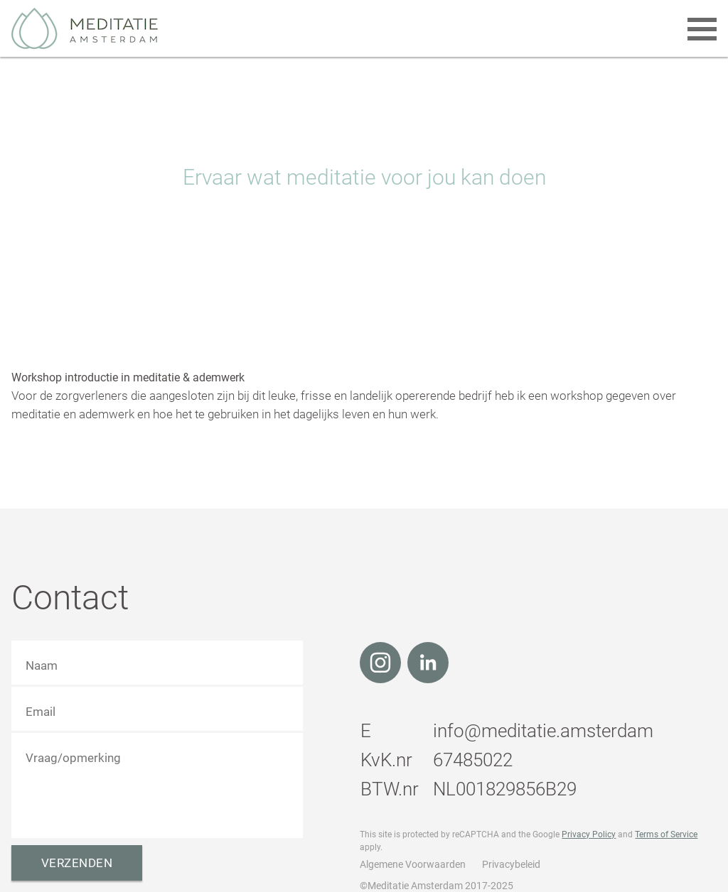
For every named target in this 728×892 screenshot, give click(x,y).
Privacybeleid (511, 864)
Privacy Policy (589, 834)
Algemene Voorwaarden (413, 864)
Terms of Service (666, 834)
